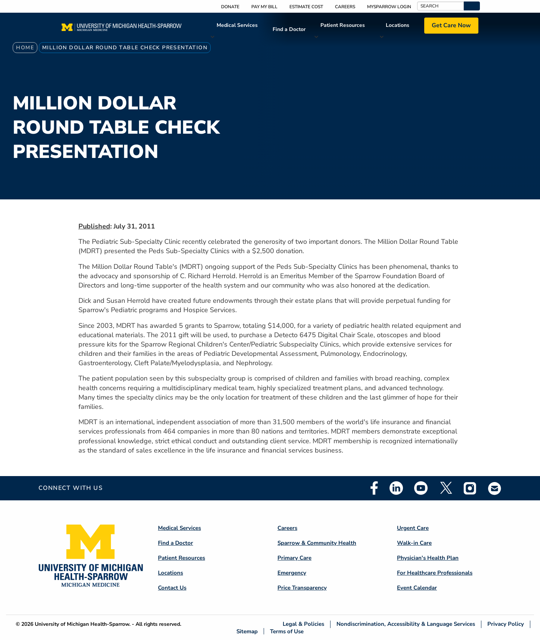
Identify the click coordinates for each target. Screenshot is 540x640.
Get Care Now (451, 25)
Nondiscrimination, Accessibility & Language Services (405, 624)
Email (495, 488)
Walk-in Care (414, 543)
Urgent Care (413, 528)
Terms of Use (287, 631)
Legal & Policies (303, 624)
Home (25, 47)
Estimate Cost (306, 7)
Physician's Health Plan (428, 558)
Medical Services (237, 25)
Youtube (421, 488)
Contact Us (172, 587)
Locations (397, 25)
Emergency (291, 573)
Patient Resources (342, 25)
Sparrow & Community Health (316, 543)
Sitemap (247, 631)
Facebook (374, 488)
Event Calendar (417, 587)
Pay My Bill (264, 7)
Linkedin (396, 488)
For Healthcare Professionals (434, 573)
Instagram (470, 488)
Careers (345, 7)
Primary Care (294, 558)
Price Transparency (302, 587)
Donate (230, 7)
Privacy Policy (505, 624)
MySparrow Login (389, 7)
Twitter (445, 488)
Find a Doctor (289, 29)
